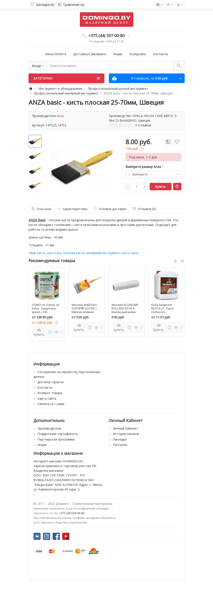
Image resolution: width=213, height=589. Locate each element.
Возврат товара (49, 393)
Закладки (120, 439)
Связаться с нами (50, 404)
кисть (41, 253)
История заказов (126, 434)
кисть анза (130, 253)
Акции (117, 54)
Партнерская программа (56, 439)
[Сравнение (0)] (71, 4)
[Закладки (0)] (42, 4)
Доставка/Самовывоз (89, 54)
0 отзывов (143, 125)
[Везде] (38, 66)
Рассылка (120, 445)
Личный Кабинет (125, 428)
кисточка (54, 253)
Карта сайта (46, 398)
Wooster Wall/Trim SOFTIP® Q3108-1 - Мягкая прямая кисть (85, 310)
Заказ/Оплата (55, 54)
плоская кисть (74, 253)
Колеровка (137, 54)
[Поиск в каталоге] (110, 66)
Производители (49, 428)
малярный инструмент (103, 253)
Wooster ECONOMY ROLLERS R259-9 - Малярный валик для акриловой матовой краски (125, 312)
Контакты (160, 54)
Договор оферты (50, 382)
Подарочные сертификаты (57, 434)
